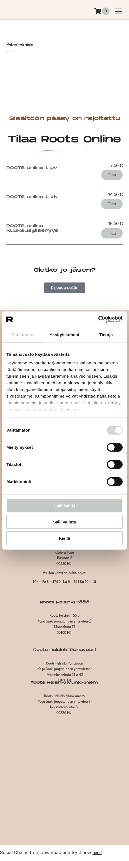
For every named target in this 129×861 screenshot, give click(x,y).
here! (97, 853)
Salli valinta (64, 522)
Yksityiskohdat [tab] (64, 334)
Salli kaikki (64, 505)
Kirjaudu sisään (64, 288)
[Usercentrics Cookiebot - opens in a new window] (98, 319)
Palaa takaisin (19, 45)
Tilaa (112, 175)
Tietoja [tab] (106, 334)
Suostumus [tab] (22, 334)
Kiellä (64, 538)
